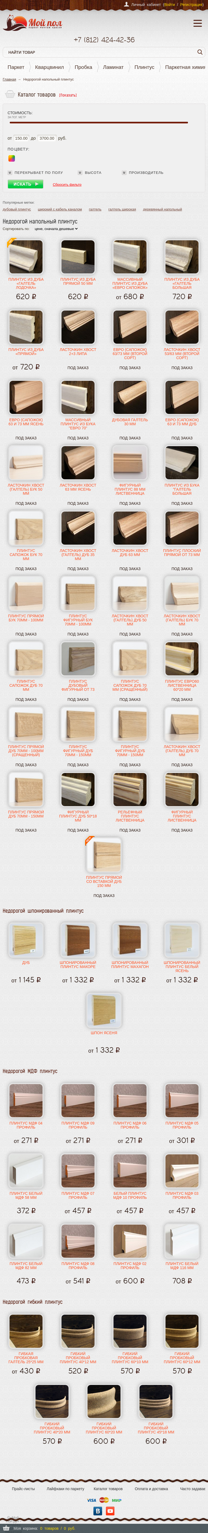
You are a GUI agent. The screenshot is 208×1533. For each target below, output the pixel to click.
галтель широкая (122, 209)
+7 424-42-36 (104, 40)
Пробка (83, 67)
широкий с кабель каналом (60, 209)
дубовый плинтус (17, 209)
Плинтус (144, 67)
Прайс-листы (23, 1489)
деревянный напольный (162, 209)
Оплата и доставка (151, 1489)
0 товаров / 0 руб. (57, 1528)
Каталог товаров (108, 1489)
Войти (169, 4)
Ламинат (113, 67)
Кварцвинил (49, 67)
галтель (95, 209)
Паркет (16, 67)
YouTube (110, 1511)
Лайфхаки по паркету (65, 1489)
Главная (9, 79)
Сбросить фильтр (67, 185)
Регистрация (191, 4)
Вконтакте (97, 1511)
